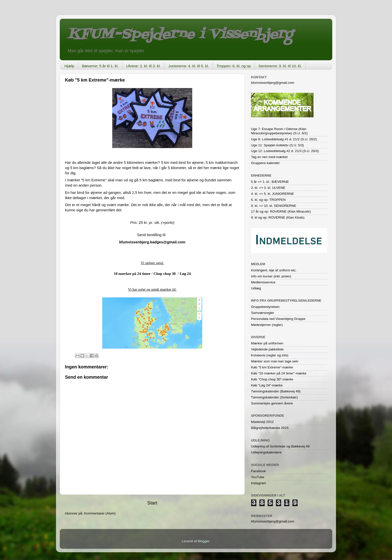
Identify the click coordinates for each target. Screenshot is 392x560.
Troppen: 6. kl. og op (233, 66)
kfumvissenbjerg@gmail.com (272, 83)
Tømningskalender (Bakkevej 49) (275, 391)
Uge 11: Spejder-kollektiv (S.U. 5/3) (277, 145)
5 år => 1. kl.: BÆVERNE (270, 182)
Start (152, 502)
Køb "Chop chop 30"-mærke (272, 379)
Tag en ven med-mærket (269, 157)
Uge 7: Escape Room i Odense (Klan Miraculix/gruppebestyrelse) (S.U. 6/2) (279, 131)
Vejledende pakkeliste (267, 349)
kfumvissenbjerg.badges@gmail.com (152, 242)
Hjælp (69, 66)
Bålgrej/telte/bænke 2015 (269, 428)
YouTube (257, 477)
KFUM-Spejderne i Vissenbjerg (179, 34)
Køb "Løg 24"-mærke (267, 385)
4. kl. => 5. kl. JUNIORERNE (272, 194)
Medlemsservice (263, 282)
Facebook (258, 471)
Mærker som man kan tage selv (274, 361)
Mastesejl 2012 (262, 422)
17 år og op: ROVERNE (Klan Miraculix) (281, 211)
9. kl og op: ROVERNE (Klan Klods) (277, 217)
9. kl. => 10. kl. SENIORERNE (273, 206)
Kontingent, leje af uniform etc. (273, 270)
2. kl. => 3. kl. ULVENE (268, 188)
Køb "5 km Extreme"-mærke (272, 367)
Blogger (203, 541)
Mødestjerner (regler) (267, 325)
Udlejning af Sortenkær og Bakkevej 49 (280, 446)
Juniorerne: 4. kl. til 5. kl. (188, 66)
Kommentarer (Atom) (100, 513)
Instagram (258, 483)
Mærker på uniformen (267, 343)
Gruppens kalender (265, 163)
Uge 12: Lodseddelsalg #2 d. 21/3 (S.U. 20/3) (285, 151)
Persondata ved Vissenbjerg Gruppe (278, 319)
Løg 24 (185, 274)
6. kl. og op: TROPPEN (268, 200)
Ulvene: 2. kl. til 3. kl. (143, 66)
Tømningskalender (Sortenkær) (274, 397)
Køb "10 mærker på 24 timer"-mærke (278, 373)
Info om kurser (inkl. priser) (271, 276)
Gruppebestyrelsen (265, 307)
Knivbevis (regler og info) (269, 355)
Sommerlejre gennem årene (272, 403)
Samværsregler (262, 313)
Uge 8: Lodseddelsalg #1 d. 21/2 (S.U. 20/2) (284, 139)
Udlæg (256, 288)
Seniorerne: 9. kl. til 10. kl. (280, 66)
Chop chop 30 (165, 274)
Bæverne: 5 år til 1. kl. (100, 66)
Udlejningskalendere (266, 452)
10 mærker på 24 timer (132, 274)
